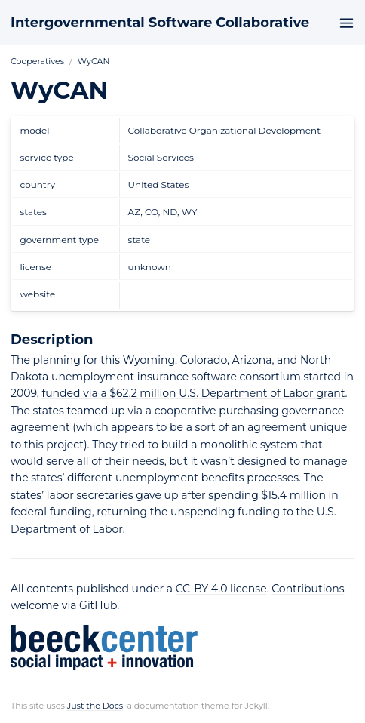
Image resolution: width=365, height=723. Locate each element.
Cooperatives (37, 61)
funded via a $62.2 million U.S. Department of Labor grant (193, 393)
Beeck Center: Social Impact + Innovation (104, 647)
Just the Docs (95, 705)
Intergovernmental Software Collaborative (160, 22)
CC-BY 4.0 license (221, 588)
